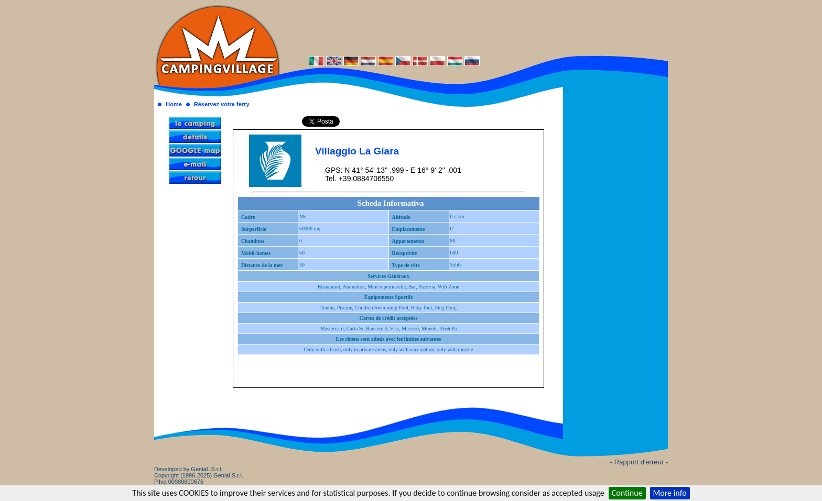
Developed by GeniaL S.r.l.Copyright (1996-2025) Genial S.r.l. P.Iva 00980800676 (198, 475)
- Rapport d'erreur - (639, 462)
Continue (627, 493)
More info (670, 493)
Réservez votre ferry (222, 104)
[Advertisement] (474, 27)
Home (174, 104)
